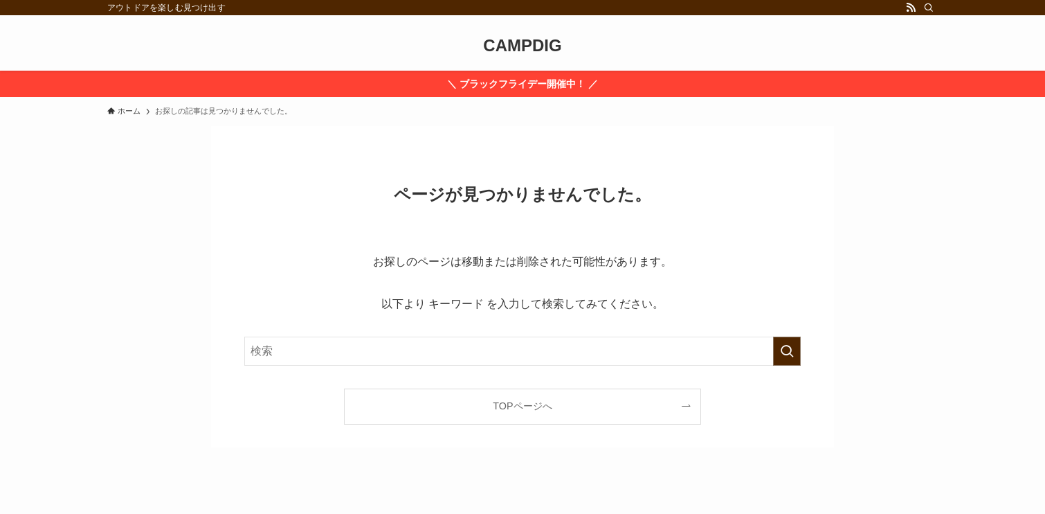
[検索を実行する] (787, 351)
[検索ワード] (522, 351)
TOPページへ (522, 405)
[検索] (929, 7)
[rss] (911, 7)
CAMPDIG (522, 45)
